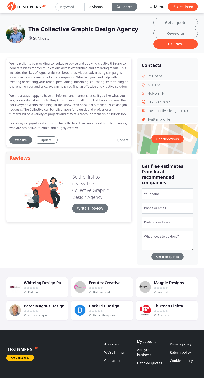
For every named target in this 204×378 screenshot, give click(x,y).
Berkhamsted (101, 292)
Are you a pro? (20, 358)
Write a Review (90, 208)
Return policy (180, 352)
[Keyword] (70, 7)
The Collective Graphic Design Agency (83, 29)
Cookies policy (181, 360)
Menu (156, 6)
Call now (175, 44)
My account (146, 341)
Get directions (167, 139)
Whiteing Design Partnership (51, 282)
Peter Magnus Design (44, 305)
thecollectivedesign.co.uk (168, 110)
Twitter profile (159, 119)
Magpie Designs (169, 282)
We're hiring (114, 352)
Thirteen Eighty (168, 305)
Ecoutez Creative (105, 282)
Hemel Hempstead (105, 315)
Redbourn (34, 292)
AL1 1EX (154, 84)
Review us (176, 33)
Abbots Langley (37, 315)
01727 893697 (159, 102)
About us (111, 344)
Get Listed (182, 6)
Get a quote (175, 22)
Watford (163, 292)
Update (46, 140)
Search (125, 6)
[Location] (98, 7)
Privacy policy (181, 344)
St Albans (41, 38)
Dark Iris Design (104, 305)
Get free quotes (167, 257)
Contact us (113, 360)
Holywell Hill (157, 93)
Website (21, 140)
